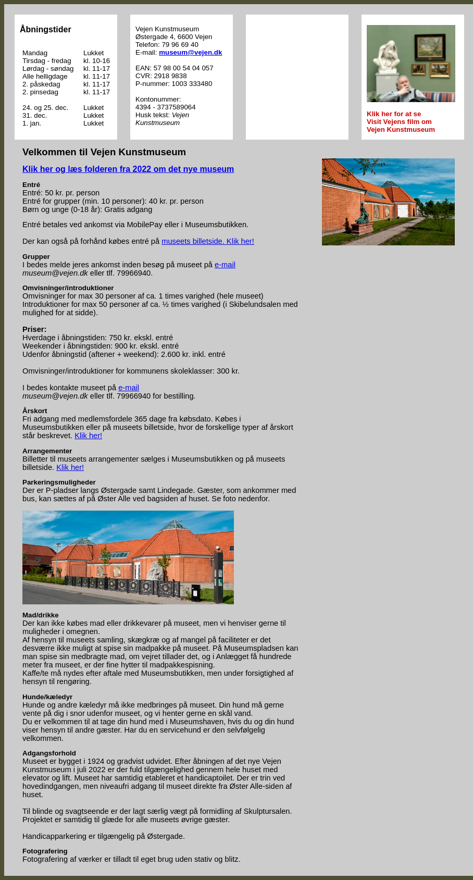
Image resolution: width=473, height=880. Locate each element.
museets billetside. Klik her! (207, 241)
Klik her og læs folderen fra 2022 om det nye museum (128, 169)
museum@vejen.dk (190, 52)
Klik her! (88, 435)
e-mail (225, 265)
